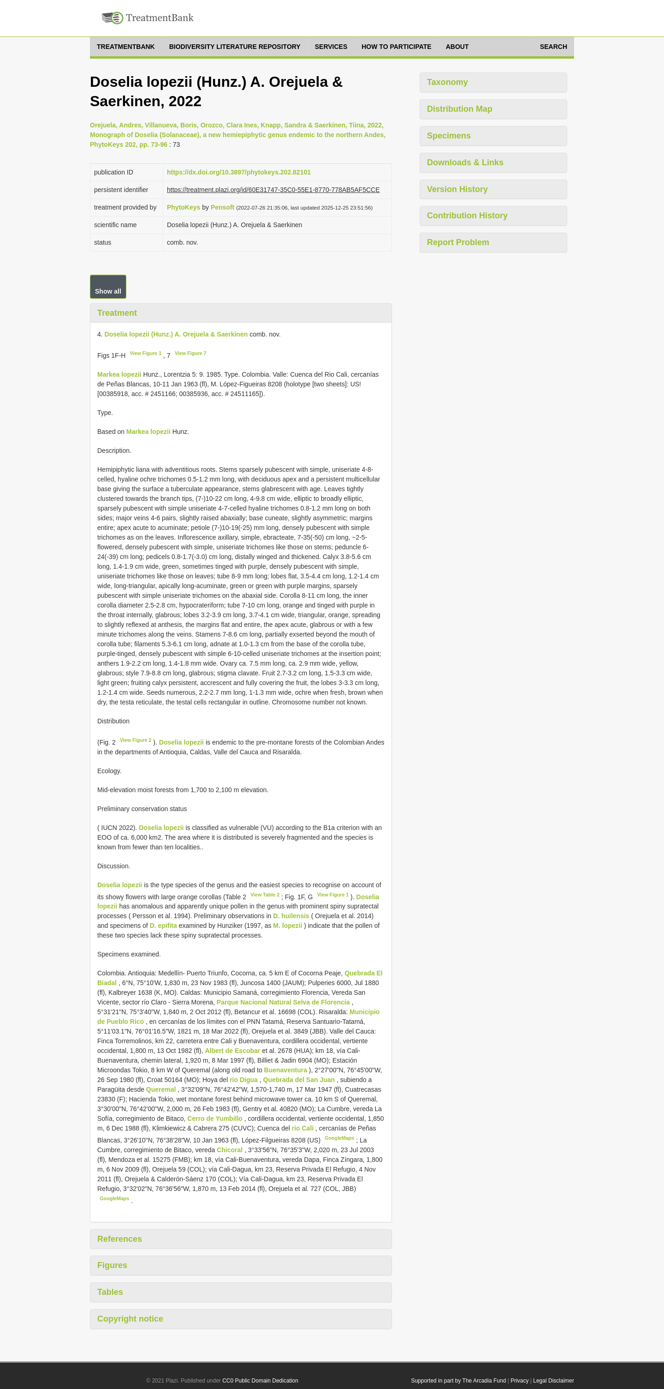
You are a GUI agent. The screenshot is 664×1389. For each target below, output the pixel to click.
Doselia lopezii (181, 742)
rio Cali (303, 1128)
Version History (457, 189)
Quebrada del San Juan (300, 1079)
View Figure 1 (146, 353)
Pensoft (222, 207)
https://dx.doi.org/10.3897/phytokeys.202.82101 (239, 172)
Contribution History (467, 215)
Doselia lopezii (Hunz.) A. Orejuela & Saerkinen (176, 334)
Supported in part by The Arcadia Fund (458, 1380)
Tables (110, 1292)
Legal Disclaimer (553, 1380)
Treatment (117, 313)
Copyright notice (130, 1318)
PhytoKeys (183, 207)
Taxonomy (447, 82)
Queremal (162, 1089)
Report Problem (458, 242)
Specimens (449, 135)
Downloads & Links (465, 162)
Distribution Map (459, 109)
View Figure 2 (136, 740)
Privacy (519, 1380)
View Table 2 (264, 894)
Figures (112, 1265)
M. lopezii (287, 925)
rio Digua (245, 1079)
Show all (108, 291)
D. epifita (163, 925)
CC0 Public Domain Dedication (260, 1380)
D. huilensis (291, 916)
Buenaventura (286, 1070)
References (119, 1239)
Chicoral (230, 1150)
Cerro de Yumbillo (215, 1118)
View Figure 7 (191, 353)
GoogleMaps (339, 1138)
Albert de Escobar (233, 1050)
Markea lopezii (119, 374)
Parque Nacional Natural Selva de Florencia (284, 1002)
